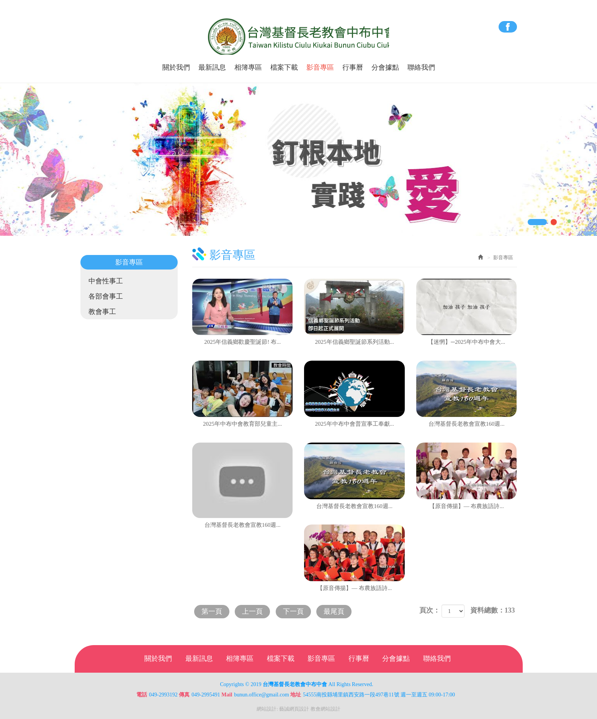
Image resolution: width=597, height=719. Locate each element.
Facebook (508, 27)
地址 (295, 695)
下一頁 (295, 611)
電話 (141, 695)
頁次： (429, 610)
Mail (226, 695)
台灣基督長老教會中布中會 (298, 37)
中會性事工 (106, 281)
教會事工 (102, 311)
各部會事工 (106, 296)
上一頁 (254, 611)
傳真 (184, 695)
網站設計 (266, 709)
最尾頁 (337, 611)
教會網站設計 (325, 709)
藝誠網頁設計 (294, 709)
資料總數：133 (492, 610)
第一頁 (212, 611)
